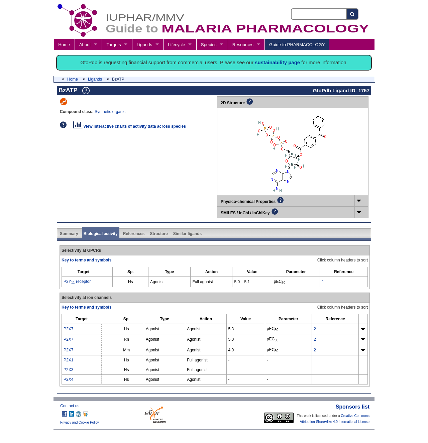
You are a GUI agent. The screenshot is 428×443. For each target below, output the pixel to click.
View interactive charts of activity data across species (129, 126)
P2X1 (68, 360)
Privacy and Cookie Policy (79, 422)
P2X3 (68, 369)
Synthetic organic (110, 111)
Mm (126, 350)
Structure (159, 233)
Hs (130, 282)
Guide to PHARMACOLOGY (297, 44)
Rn (126, 339)
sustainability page (277, 62)
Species (209, 44)
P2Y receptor (77, 281)
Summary (69, 233)
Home (64, 44)
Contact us (69, 406)
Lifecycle (176, 44)
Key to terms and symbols (86, 260)
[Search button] (352, 14)
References (134, 233)
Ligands (144, 44)
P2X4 (68, 379)
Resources (242, 44)
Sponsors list (352, 407)
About (85, 44)
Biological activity (101, 233)
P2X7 (68, 329)
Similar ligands (187, 233)
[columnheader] (83, 271)
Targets (113, 44)
